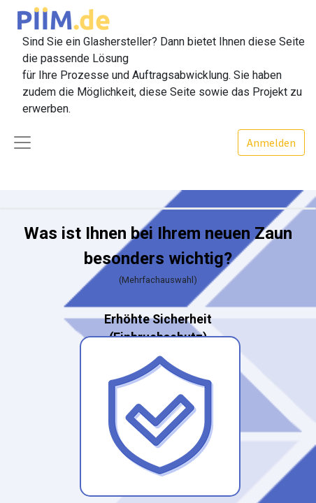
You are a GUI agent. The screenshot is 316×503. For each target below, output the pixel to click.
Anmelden (271, 143)
